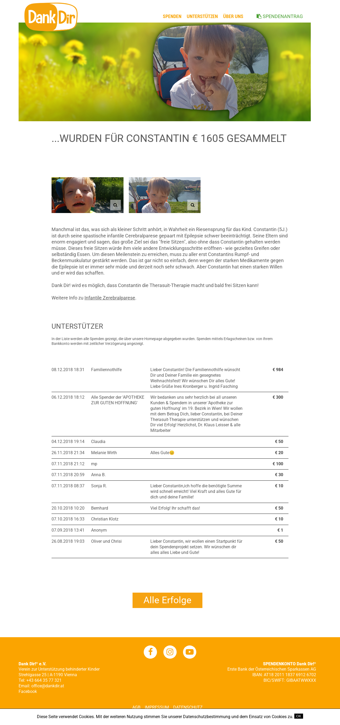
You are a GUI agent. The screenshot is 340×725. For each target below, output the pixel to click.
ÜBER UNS (233, 16)
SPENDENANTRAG (283, 16)
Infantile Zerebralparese (109, 298)
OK (298, 716)
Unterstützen (202, 16)
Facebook (28, 691)
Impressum (157, 707)
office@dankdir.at (47, 685)
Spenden (172, 16)
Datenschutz (188, 707)
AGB (136, 707)
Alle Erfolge (167, 600)
